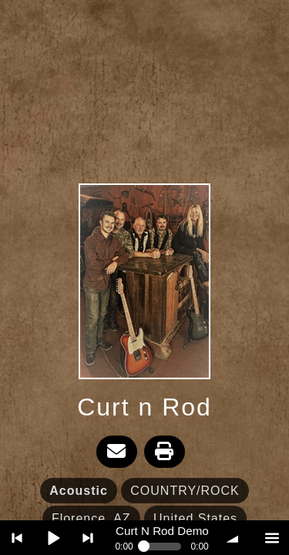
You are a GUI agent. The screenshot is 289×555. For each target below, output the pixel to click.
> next (88, 537)
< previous (17, 537)
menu (271, 537)
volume (236, 537)
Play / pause (52, 537)
